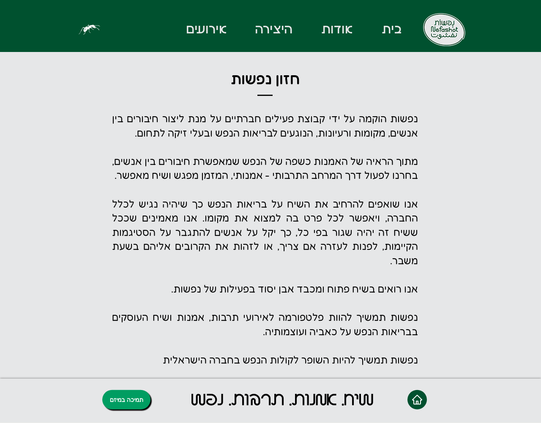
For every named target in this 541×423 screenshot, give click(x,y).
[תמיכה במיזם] (126, 399)
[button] (273, 29)
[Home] (417, 399)
